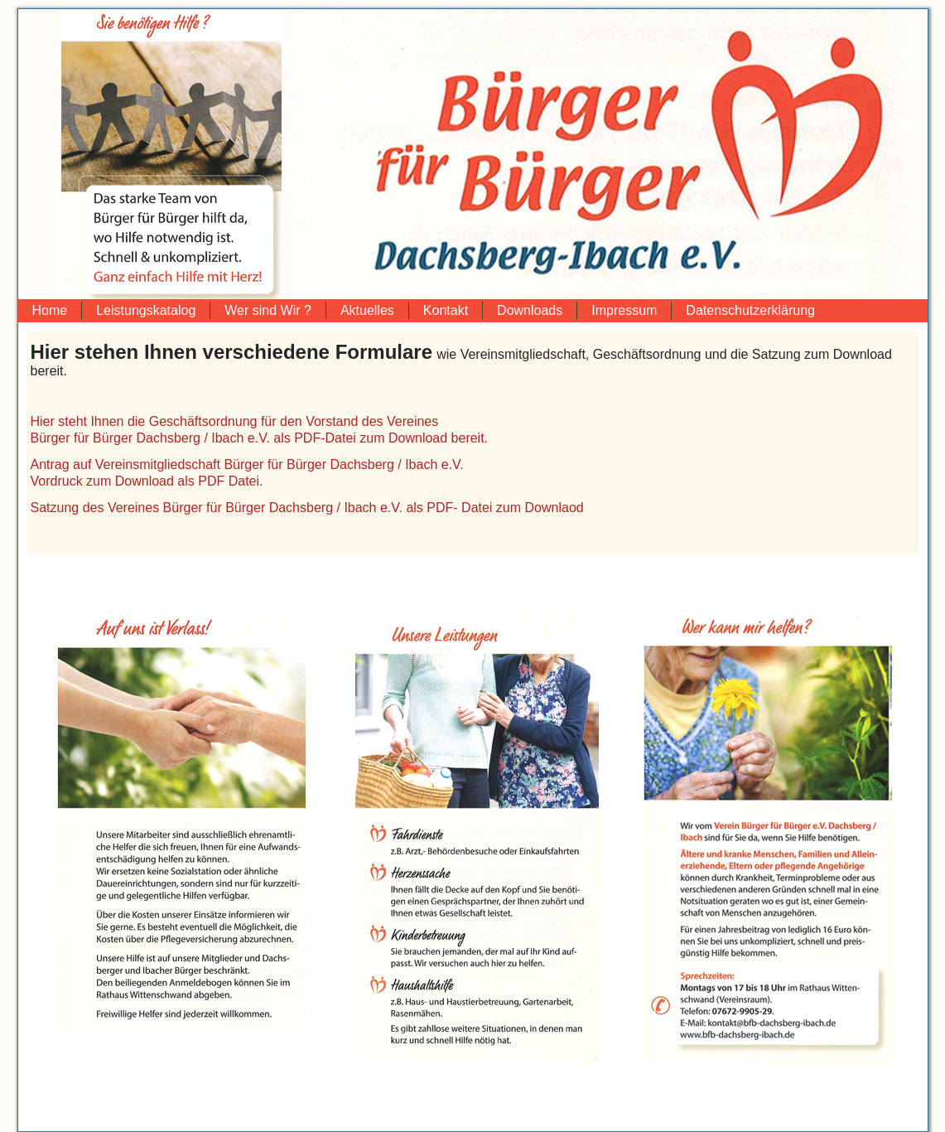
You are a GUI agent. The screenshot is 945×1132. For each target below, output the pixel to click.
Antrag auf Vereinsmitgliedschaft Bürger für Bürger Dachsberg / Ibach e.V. (247, 464)
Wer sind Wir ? (267, 310)
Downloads (529, 310)
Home (50, 310)
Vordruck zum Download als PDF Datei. (147, 481)
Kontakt (445, 310)
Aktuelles (367, 310)
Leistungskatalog (145, 310)
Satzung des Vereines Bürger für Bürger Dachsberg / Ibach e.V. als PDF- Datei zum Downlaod (307, 508)
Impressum (624, 310)
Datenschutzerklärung (750, 310)
